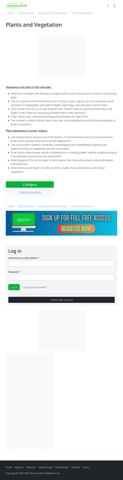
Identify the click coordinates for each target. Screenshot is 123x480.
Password (13, 271)
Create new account (61, 300)
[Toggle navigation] (114, 5)
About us (19, 467)
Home (10, 13)
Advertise (31, 467)
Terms (86, 467)
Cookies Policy (45, 467)
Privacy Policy (62, 467)
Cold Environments (82, 13)
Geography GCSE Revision (52, 13)
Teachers (75, 467)
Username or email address (23, 257)
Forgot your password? (35, 287)
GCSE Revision (26, 13)
